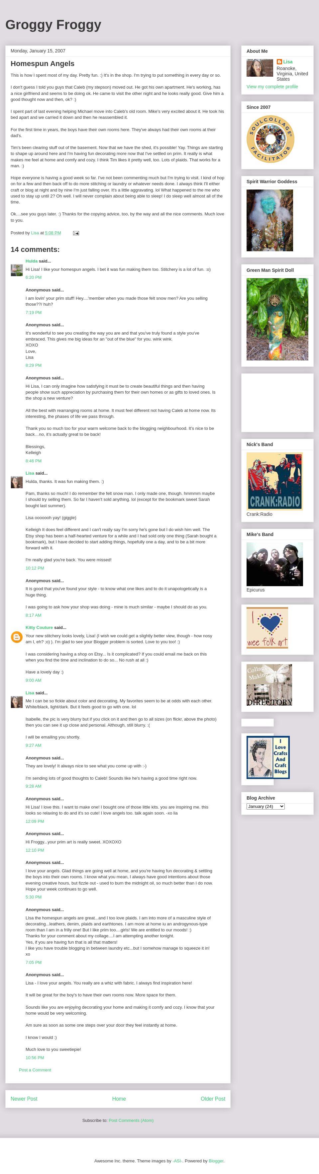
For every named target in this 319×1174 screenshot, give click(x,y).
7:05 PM (34, 962)
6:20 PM (34, 277)
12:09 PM (35, 821)
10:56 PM (35, 1057)
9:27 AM (34, 745)
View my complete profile (272, 86)
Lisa (30, 473)
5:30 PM (34, 897)
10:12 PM (35, 568)
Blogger (216, 1160)
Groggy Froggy (53, 24)
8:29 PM (34, 365)
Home (119, 1099)
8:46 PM (34, 460)
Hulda (32, 261)
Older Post (213, 1099)
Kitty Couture (39, 627)
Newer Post (24, 1099)
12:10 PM (35, 850)
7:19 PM (34, 312)
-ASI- (177, 1160)
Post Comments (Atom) (131, 1120)
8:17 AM (34, 615)
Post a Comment (35, 1069)
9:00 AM (34, 680)
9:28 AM (34, 786)
